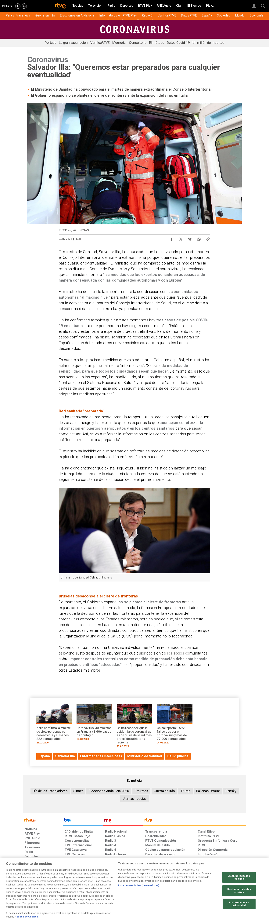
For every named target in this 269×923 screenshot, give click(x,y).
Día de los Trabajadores (50, 791)
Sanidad (90, 252)
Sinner (78, 791)
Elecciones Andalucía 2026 (109, 791)
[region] (134, 890)
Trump (185, 791)
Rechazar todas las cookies (239, 891)
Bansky (230, 791)
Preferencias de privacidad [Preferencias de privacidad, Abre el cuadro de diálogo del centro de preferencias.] (239, 904)
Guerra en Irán (164, 791)
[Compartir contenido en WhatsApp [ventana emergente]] (198, 238)
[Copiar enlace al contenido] (208, 238)
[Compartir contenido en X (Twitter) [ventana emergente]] (180, 238)
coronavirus (170, 269)
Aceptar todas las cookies (239, 877)
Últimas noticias (135, 799)
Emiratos (141, 791)
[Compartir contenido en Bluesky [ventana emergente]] (189, 238)
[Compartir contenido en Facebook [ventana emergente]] (171, 238)
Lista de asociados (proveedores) (138, 885)
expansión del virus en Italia (83, 607)
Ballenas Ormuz (208, 791)
